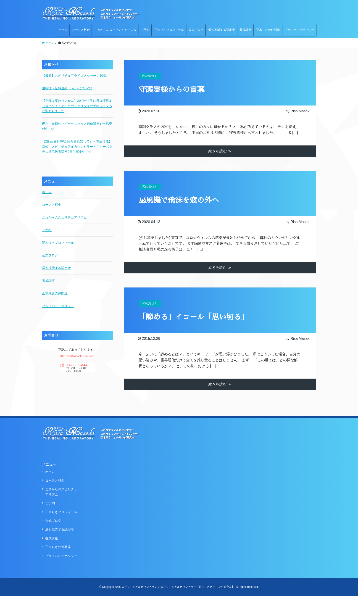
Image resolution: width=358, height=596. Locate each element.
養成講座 (245, 30)
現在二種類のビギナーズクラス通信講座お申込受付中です (77, 126)
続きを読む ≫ (219, 151)
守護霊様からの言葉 (171, 89)
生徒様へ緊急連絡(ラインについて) (67, 88)
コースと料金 (81, 30)
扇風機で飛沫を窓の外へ (179, 200)
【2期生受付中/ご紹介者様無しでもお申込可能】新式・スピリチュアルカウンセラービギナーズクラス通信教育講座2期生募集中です (77, 146)
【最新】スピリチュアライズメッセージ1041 (74, 75)
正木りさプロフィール (169, 30)
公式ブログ (196, 30)
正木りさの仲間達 (268, 30)
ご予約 (145, 30)
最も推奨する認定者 (221, 30)
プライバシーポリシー (299, 30)
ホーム (62, 30)
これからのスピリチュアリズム (115, 30)
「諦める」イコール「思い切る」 (193, 317)
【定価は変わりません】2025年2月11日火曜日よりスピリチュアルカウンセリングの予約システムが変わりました (77, 106)
